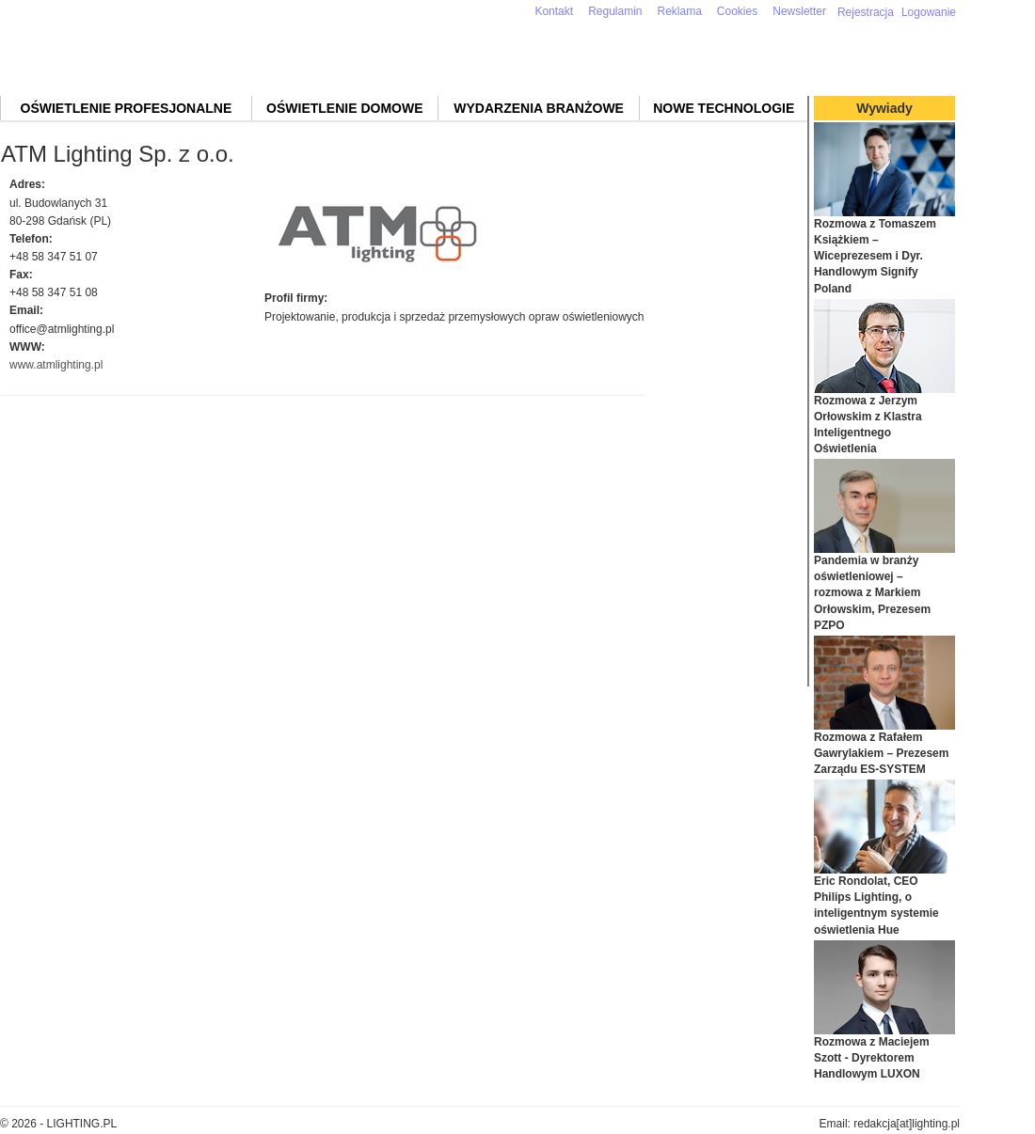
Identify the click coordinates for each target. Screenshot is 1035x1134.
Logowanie (928, 12)
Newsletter (799, 11)
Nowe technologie (723, 108)
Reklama (680, 11)
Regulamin (615, 11)
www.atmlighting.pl (56, 364)
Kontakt (553, 11)
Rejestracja (865, 12)
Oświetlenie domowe (344, 108)
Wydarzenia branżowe (539, 108)
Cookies (737, 11)
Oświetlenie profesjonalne (126, 108)
